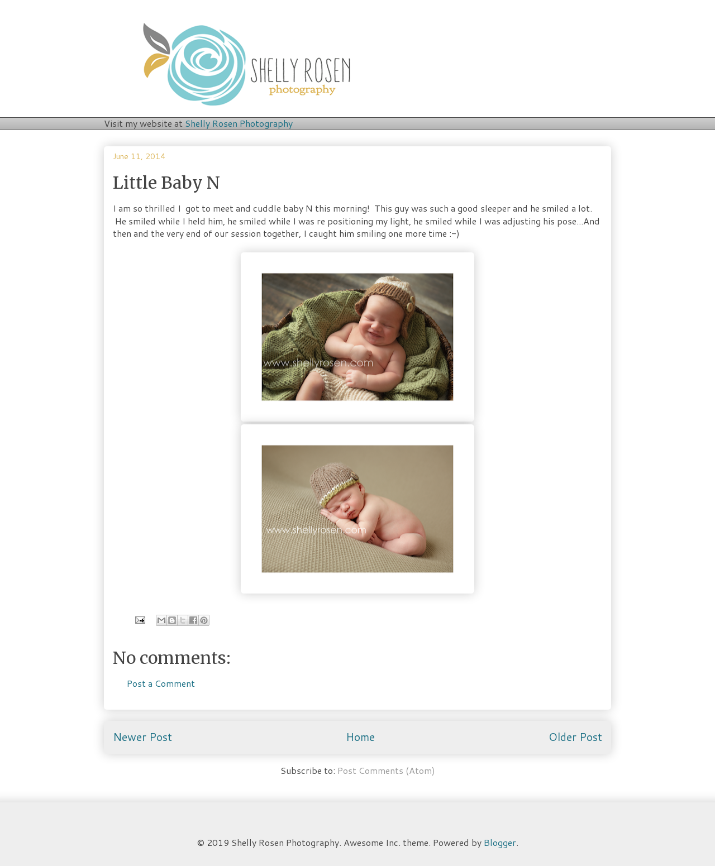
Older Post (575, 736)
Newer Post (142, 736)
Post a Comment (161, 683)
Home (360, 736)
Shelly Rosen (239, 123)
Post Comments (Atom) (386, 770)
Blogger (500, 842)
